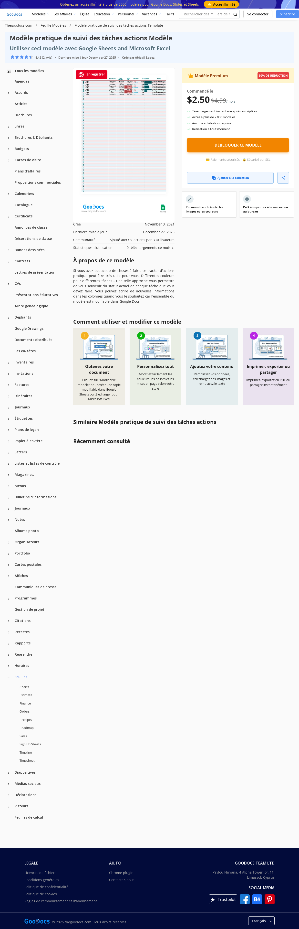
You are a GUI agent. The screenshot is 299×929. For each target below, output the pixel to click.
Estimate (26, 695)
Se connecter (257, 14)
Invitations (24, 373)
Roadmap (27, 728)
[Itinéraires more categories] (8, 396)
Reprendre (23, 654)
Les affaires (62, 14)
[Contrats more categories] (8, 261)
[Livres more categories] (8, 126)
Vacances (149, 14)
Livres (19, 126)
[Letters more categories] (8, 452)
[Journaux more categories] (8, 407)
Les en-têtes (25, 351)
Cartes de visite (28, 160)
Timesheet (27, 760)
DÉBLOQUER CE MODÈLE (238, 145)
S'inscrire (287, 14)
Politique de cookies (40, 894)
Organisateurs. (27, 542)
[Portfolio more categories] (8, 553)
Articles (21, 103)
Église (84, 14)
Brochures (23, 115)
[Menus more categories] (8, 486)
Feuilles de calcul (29, 817)
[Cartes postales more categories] (8, 565)
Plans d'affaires (28, 171)
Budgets (22, 148)
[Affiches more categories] (8, 576)
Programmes (26, 598)
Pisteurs (21, 806)
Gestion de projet (29, 609)
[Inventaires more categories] (8, 362)
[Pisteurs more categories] (8, 806)
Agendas (22, 81)
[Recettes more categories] (8, 632)
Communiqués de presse (35, 587)
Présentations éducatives (36, 294)
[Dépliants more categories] (8, 317)
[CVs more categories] (8, 284)
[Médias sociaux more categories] (8, 784)
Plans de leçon (27, 429)
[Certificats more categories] (8, 216)
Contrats (22, 261)
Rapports (23, 643)
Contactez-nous (121, 879)
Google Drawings (29, 328)
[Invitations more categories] (8, 374)
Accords (21, 92)
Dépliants (23, 317)
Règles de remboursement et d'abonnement (60, 901)
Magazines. (24, 474)
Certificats (23, 216)
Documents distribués (33, 339)
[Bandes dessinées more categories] (8, 250)
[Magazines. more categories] (8, 475)
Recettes (22, 632)
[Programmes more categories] (8, 598)
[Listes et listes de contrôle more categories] (8, 464)
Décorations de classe (33, 238)
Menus (20, 485)
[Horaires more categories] (8, 666)
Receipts (26, 719)
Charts (24, 687)
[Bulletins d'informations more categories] (8, 497)
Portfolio (22, 553)
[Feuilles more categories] (8, 677)
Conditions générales (41, 879)
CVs (18, 283)
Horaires (22, 665)
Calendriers (24, 193)
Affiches (21, 575)
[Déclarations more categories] (8, 795)
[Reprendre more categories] (8, 655)
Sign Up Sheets (30, 744)
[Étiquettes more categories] (8, 419)
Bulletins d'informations (35, 497)
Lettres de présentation (35, 272)
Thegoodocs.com (19, 25)
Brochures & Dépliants (33, 137)
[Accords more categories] (8, 93)
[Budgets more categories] (8, 149)
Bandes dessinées (29, 249)
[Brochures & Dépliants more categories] (8, 138)
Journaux (22, 407)
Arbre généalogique (31, 306)
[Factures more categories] (8, 385)
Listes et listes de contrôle (37, 463)
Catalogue (23, 205)
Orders (25, 711)
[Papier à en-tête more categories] (8, 441)
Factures (22, 384)
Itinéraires (23, 396)
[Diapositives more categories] (8, 773)
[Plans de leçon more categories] (8, 430)
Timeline (26, 752)
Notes (20, 519)
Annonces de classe (31, 227)
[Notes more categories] (8, 520)
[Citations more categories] (8, 621)
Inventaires (24, 362)
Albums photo (27, 530)
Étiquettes (24, 418)
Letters (21, 452)
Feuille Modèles (54, 25)
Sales (23, 736)
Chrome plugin (121, 872)
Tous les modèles (25, 71)
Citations (23, 620)
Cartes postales (28, 564)
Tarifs (169, 14)
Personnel (126, 14)
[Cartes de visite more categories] (8, 160)
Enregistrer (91, 75)
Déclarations (25, 794)
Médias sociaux (28, 783)
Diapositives (25, 772)
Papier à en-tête (28, 440)
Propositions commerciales (38, 182)
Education (102, 14)
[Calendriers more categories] (8, 194)
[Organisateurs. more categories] (8, 542)
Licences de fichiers (40, 872)
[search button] (235, 14)
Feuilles (21, 676)
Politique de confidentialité (46, 887)
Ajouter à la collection (230, 178)
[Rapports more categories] (8, 643)
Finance (25, 703)
